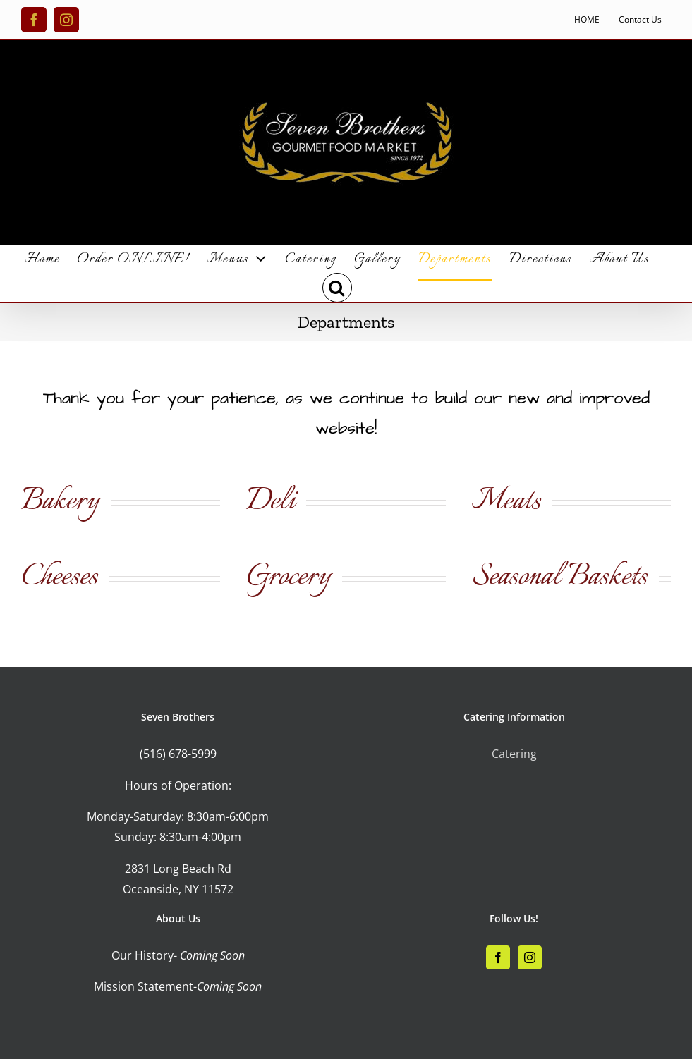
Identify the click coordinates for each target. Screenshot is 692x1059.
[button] (337, 288)
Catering (514, 753)
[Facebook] (498, 957)
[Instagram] (530, 957)
